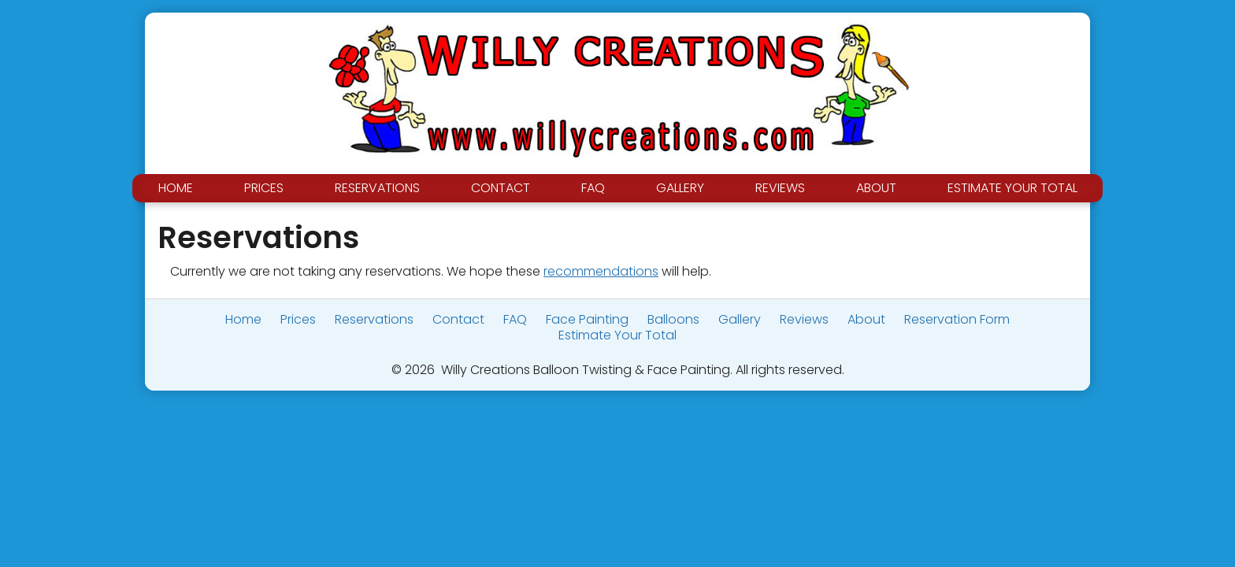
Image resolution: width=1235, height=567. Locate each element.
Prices (264, 188)
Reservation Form (957, 319)
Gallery (680, 188)
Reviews (780, 188)
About (876, 188)
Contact (500, 188)
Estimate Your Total (1012, 188)
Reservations (377, 188)
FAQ (593, 188)
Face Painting (587, 319)
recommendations (600, 271)
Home (175, 188)
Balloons (673, 319)
